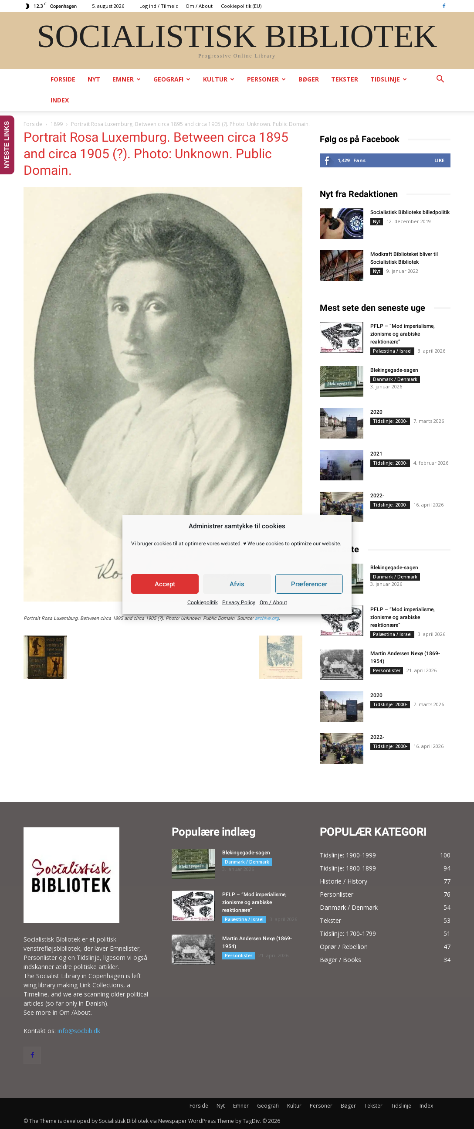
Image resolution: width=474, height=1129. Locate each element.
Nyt (94, 79)
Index (60, 100)
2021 (376, 454)
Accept (165, 584)
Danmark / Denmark (395, 379)
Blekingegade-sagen (394, 370)
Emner (126, 79)
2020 (376, 412)
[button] (440, 80)
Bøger (308, 79)
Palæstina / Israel (392, 351)
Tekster (344, 79)
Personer (266, 79)
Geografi (171, 79)
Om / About (273, 602)
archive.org (267, 618)
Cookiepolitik (202, 602)
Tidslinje (388, 79)
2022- (377, 496)
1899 (57, 124)
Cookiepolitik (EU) (241, 6)
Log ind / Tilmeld (159, 6)
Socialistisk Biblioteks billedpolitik (410, 212)
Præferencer (309, 584)
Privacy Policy (238, 602)
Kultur (218, 79)
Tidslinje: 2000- (390, 421)
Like (439, 160)
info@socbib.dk (79, 1031)
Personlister (386, 670)
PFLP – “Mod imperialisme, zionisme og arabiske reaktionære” (402, 334)
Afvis (237, 584)
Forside (63, 79)
